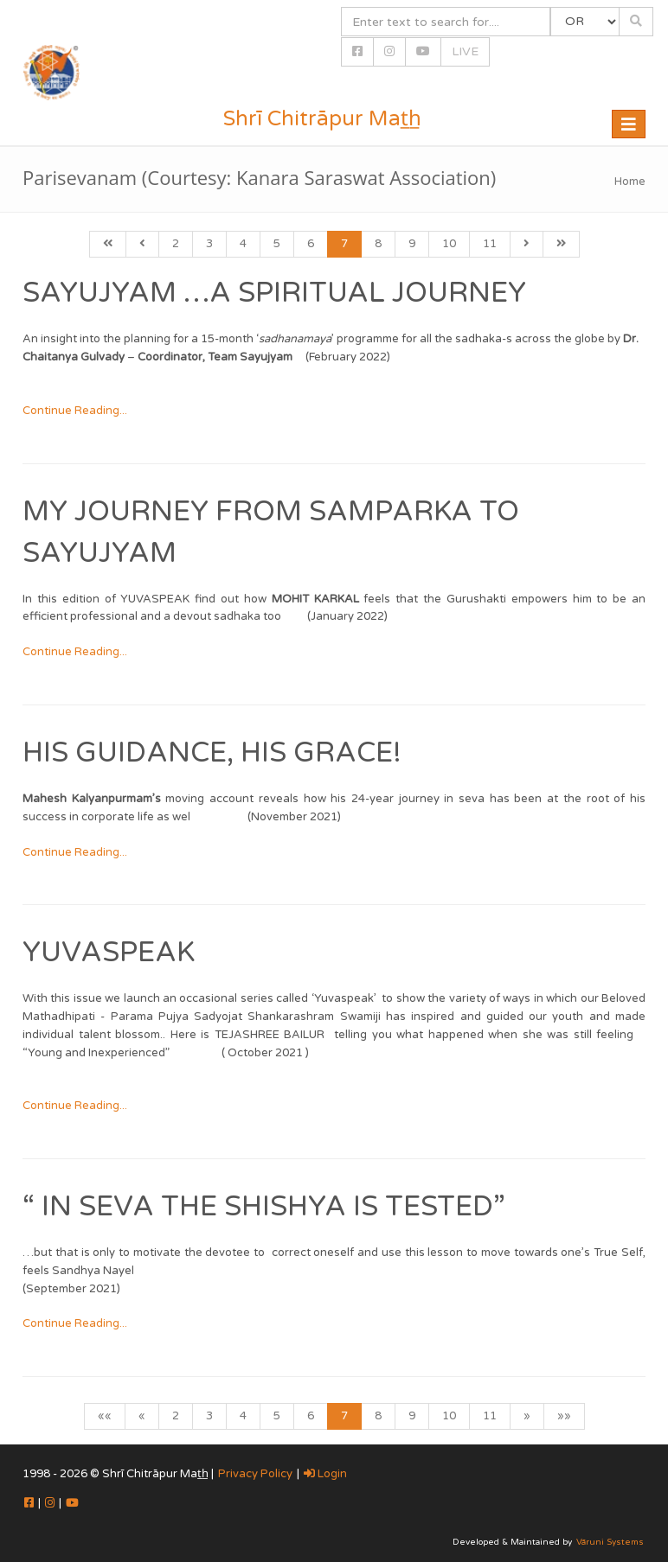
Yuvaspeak (108, 952)
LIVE (465, 51)
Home (630, 181)
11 (490, 244)
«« (105, 1416)
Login (325, 1474)
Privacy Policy (255, 1474)
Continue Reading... (74, 411)
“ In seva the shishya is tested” (263, 1206)
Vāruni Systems (610, 1542)
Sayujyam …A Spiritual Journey (274, 293)
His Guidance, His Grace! (211, 752)
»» (564, 1416)
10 (449, 244)
